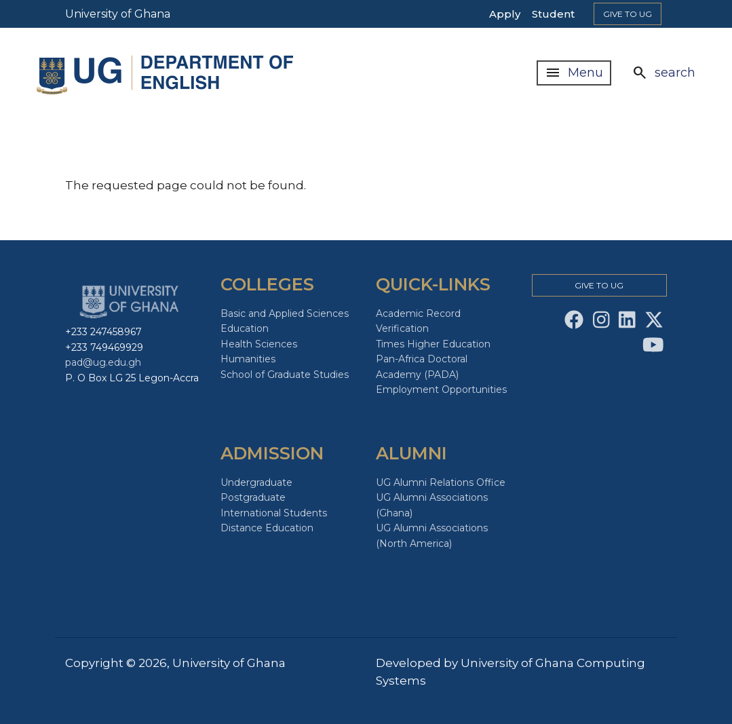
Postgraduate (253, 497)
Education (244, 328)
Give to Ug (627, 14)
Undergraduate (256, 482)
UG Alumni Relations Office (440, 482)
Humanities (247, 359)
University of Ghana (117, 13)
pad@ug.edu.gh (103, 362)
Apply (504, 13)
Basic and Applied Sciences (284, 313)
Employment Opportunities (441, 389)
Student (553, 13)
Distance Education (266, 528)
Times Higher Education (433, 344)
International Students (273, 513)
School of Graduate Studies (284, 374)
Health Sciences (258, 344)
